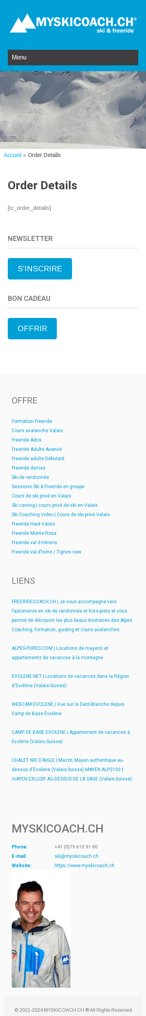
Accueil (12, 155)
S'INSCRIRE (40, 268)
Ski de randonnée (30, 477)
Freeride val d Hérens (34, 542)
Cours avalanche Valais (37, 430)
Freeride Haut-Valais (33, 524)
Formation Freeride (32, 421)
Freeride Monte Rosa (34, 533)
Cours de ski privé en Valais (41, 496)
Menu (19, 57)
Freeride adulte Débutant (38, 458)
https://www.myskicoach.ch (84, 865)
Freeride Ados (27, 440)
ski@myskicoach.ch (77, 856)
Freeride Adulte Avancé (37, 449)
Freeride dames (29, 468)
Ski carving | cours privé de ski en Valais (55, 505)
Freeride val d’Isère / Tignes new (46, 552)
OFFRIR (32, 328)
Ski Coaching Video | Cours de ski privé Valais (61, 514)
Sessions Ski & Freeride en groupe (48, 486)
